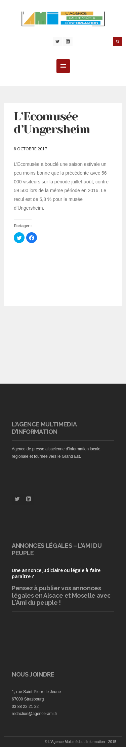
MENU (63, 66)
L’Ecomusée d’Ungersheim (52, 123)
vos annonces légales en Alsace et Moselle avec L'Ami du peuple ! (61, 595)
